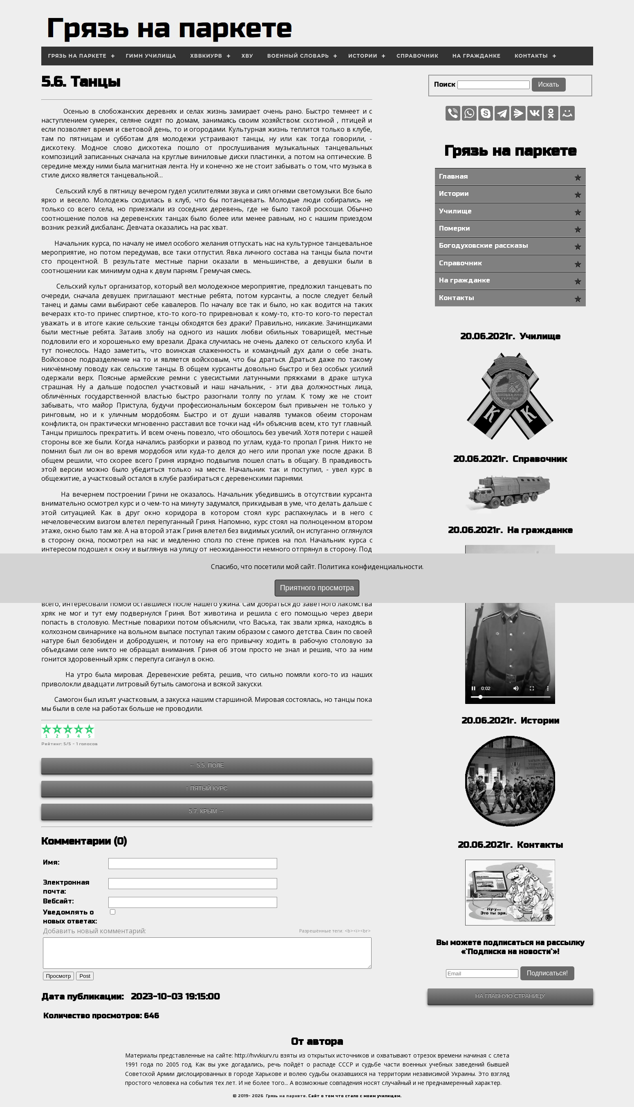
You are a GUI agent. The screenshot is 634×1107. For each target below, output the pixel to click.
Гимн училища (151, 56)
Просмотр (58, 982)
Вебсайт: (58, 901)
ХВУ (247, 56)
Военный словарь (298, 56)
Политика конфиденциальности (370, 566)
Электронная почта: (66, 886)
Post (84, 982)
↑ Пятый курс (206, 788)
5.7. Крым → (206, 811)
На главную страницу (510, 996)
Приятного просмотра (317, 588)
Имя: (51, 862)
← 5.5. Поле (206, 765)
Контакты (531, 56)
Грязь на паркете (77, 56)
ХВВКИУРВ (206, 56)
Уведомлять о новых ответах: (70, 916)
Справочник (417, 56)
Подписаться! (547, 973)
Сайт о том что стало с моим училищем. (354, 1102)
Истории (362, 56)
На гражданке (477, 56)
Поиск (444, 84)
